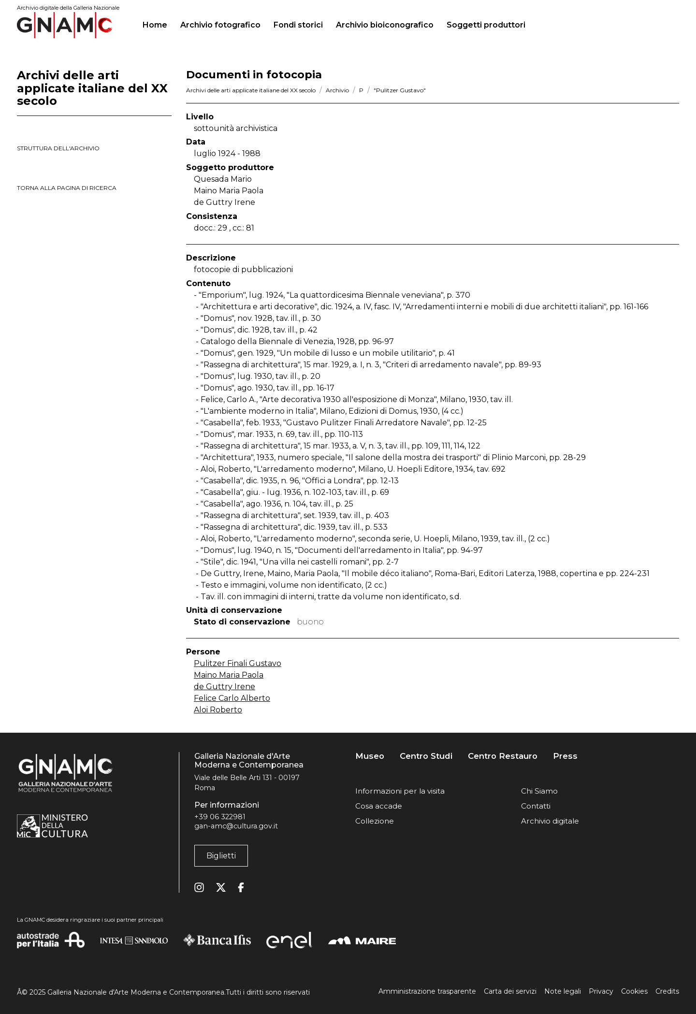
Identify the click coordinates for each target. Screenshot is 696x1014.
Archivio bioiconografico (385, 24)
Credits (667, 991)
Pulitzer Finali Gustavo (237, 663)
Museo (369, 756)
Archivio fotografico (220, 24)
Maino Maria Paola (228, 675)
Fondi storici (298, 24)
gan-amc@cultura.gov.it (236, 826)
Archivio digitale (550, 821)
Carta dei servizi (510, 991)
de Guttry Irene (224, 686)
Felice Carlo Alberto (232, 698)
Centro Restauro (502, 756)
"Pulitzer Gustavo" (400, 90)
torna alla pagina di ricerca (66, 187)
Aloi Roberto (218, 709)
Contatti (536, 806)
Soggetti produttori (486, 24)
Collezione (374, 821)
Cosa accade (378, 806)
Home (159, 23)
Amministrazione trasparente (427, 991)
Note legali (562, 991)
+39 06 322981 (220, 816)
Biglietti (221, 855)
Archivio (337, 90)
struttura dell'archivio (58, 148)
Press (565, 756)
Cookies (634, 991)
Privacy (601, 991)
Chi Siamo (539, 791)
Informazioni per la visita (400, 791)
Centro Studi (426, 756)
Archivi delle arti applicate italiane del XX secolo (251, 90)
